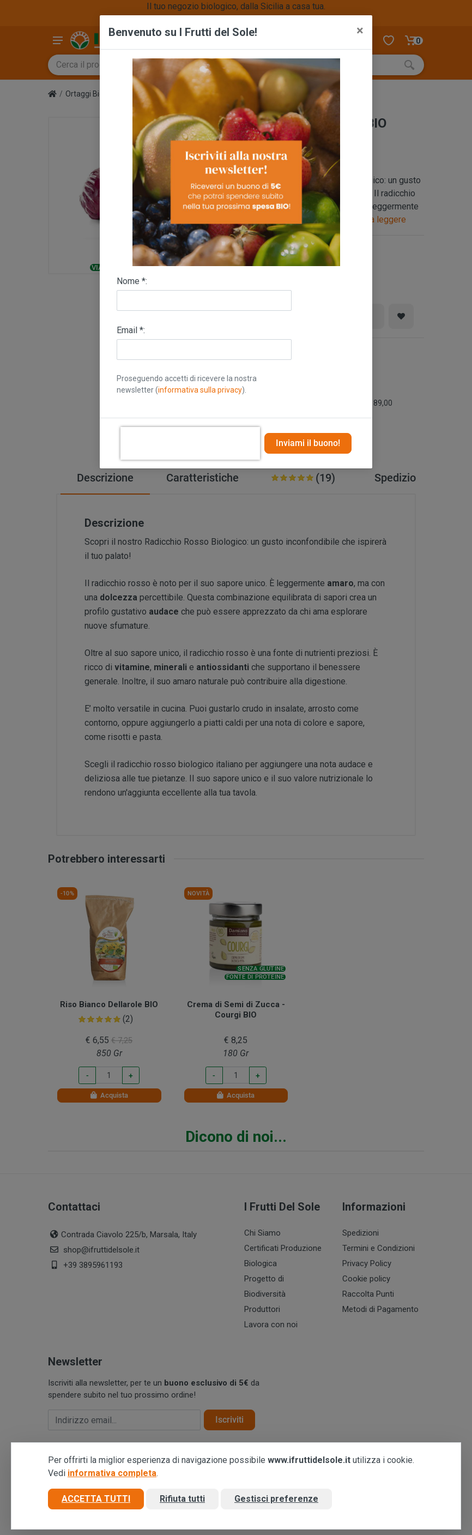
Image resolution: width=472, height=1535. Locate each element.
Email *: (131, 330)
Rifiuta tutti (182, 1499)
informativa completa (112, 1473)
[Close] (360, 30)
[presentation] (190, 443)
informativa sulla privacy (200, 390)
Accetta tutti (96, 1499)
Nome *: (132, 281)
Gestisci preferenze (276, 1499)
